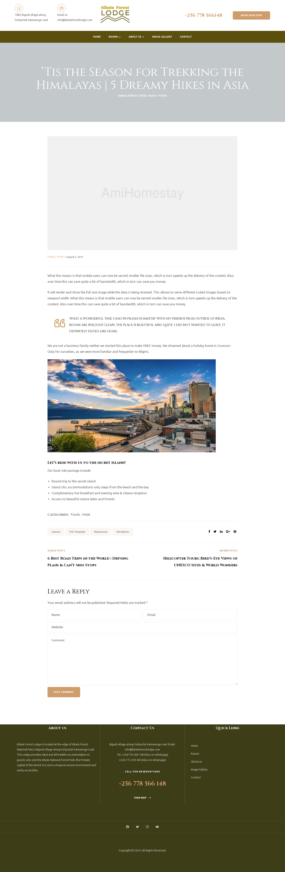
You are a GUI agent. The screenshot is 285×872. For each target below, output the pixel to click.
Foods (51, 257)
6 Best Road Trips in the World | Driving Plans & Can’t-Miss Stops (95, 558)
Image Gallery (162, 36)
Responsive (100, 531)
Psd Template (77, 531)
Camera (55, 531)
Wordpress (122, 531)
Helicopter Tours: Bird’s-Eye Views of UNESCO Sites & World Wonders (190, 558)
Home (97, 36)
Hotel (60, 257)
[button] (251, 15)
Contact (186, 36)
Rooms (115, 37)
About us (136, 37)
